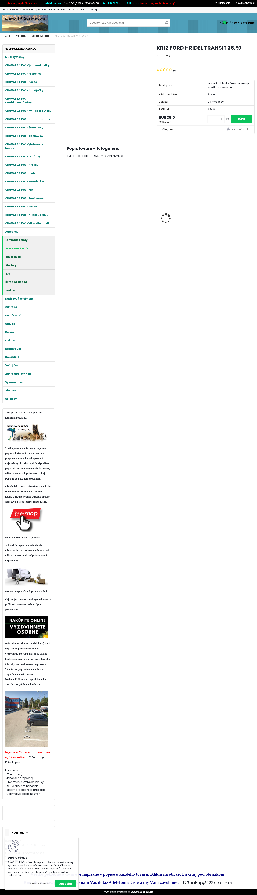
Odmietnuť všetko (39, 883)
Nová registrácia (245, 3)
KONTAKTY (79, 9)
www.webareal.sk (142, 892)
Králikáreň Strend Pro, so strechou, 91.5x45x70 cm (85, 217)
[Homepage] (3, 10)
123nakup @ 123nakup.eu (81, 3)
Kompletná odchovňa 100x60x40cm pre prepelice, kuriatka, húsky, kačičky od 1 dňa (134, 211)
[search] (166, 24)
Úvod (7, 35)
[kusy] (216, 119)
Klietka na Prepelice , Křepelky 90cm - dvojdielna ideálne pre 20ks (183, 205)
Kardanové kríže (40, 35)
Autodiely (21, 35)
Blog (94, 9)
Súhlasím (65, 883)
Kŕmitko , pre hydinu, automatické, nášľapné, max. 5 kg (232, 220)
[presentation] (68, 212)
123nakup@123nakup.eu (208, 883)
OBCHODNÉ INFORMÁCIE (56, 9)
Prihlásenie (224, 3)
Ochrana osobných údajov (23, 9)
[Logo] (25, 23)
